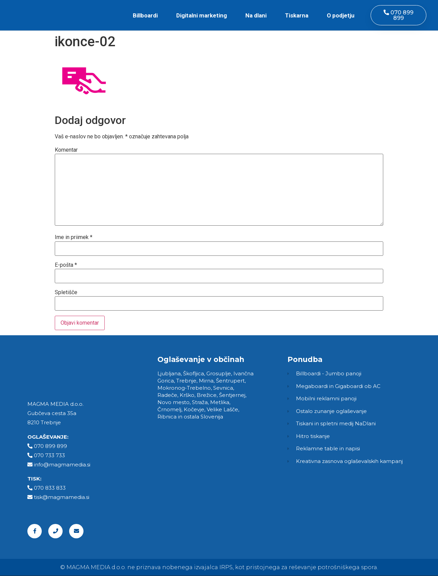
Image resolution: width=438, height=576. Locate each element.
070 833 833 (50, 488)
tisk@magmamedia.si (61, 497)
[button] (398, 15)
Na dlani (256, 15)
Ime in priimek (73, 237)
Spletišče (66, 292)
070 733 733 (49, 455)
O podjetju (341, 15)
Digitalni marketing (201, 15)
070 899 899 (50, 446)
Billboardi (145, 15)
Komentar (66, 150)
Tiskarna (296, 15)
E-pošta (66, 265)
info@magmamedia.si (62, 464)
